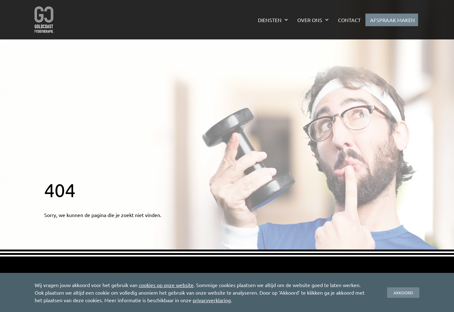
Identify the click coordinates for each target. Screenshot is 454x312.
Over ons (313, 20)
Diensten (273, 20)
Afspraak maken (392, 20)
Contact (349, 20)
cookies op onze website (166, 285)
